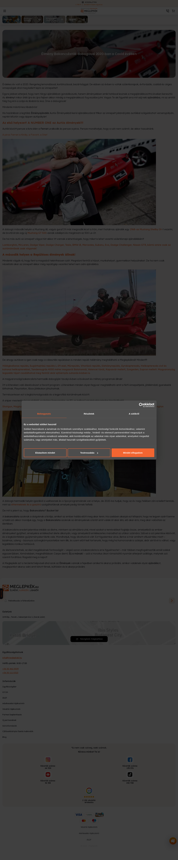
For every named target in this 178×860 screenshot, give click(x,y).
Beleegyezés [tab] (44, 413)
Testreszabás (89, 452)
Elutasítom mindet (45, 452)
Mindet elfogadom (133, 452)
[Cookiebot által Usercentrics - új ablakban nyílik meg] (141, 405)
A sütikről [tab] (134, 413)
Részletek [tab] (89, 413)
